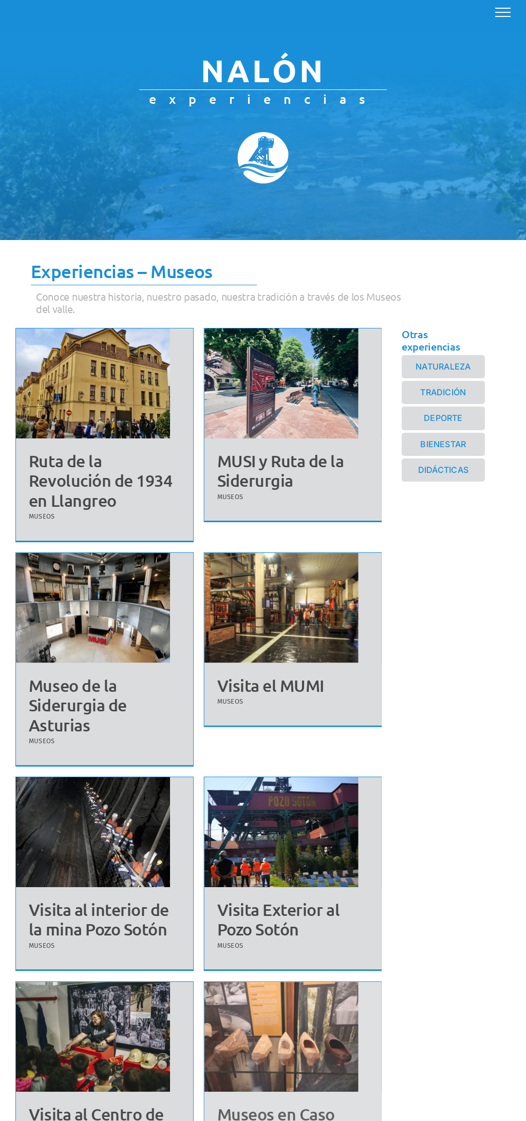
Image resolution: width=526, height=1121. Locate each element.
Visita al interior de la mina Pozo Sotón (108, 902)
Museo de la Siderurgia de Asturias (97, 688)
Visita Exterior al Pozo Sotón (283, 902)
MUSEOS (41, 516)
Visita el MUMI (256, 684)
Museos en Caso (271, 1098)
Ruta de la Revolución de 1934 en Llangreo (100, 480)
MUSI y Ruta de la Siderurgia (275, 470)
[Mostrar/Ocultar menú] (503, 12)
